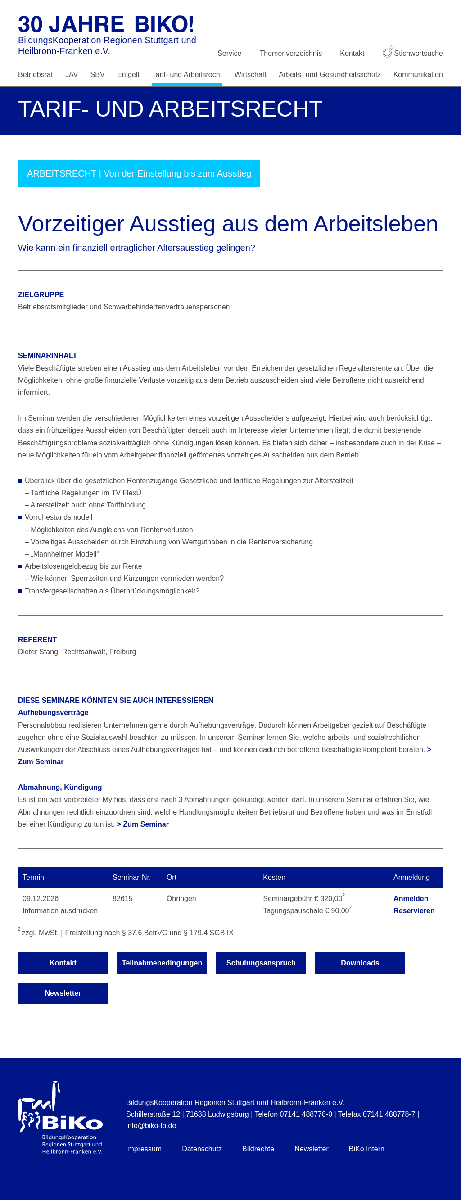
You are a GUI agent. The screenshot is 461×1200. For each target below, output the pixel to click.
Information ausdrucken (60, 911)
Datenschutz (202, 1149)
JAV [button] (71, 74)
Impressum (144, 1149)
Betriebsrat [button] (35, 74)
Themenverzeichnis (291, 53)
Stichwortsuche (413, 53)
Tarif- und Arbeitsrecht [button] (187, 74)
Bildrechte (258, 1149)
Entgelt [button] (128, 74)
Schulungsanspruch (261, 963)
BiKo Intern (366, 1149)
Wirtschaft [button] (251, 74)
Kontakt (352, 53)
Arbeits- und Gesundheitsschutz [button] (330, 74)
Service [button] (229, 53)
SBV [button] (97, 74)
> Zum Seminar (143, 824)
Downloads (360, 963)
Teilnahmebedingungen (162, 963)
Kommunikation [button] (418, 74)
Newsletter (63, 993)
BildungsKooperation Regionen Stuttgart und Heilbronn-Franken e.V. (107, 45)
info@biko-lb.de (151, 1125)
